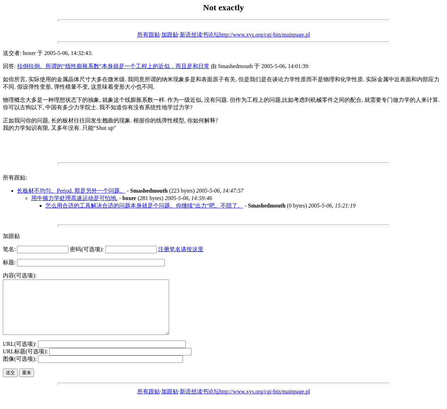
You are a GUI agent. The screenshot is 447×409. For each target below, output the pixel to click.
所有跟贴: (15, 178)
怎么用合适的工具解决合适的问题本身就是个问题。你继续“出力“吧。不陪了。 (144, 206)
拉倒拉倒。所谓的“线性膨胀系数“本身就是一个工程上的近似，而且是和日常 (113, 66)
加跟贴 (169, 35)
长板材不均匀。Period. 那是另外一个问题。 (71, 191)
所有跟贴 (148, 35)
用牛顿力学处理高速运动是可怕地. (74, 198)
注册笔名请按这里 (180, 249)
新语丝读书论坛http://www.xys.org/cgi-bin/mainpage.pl (245, 35)
